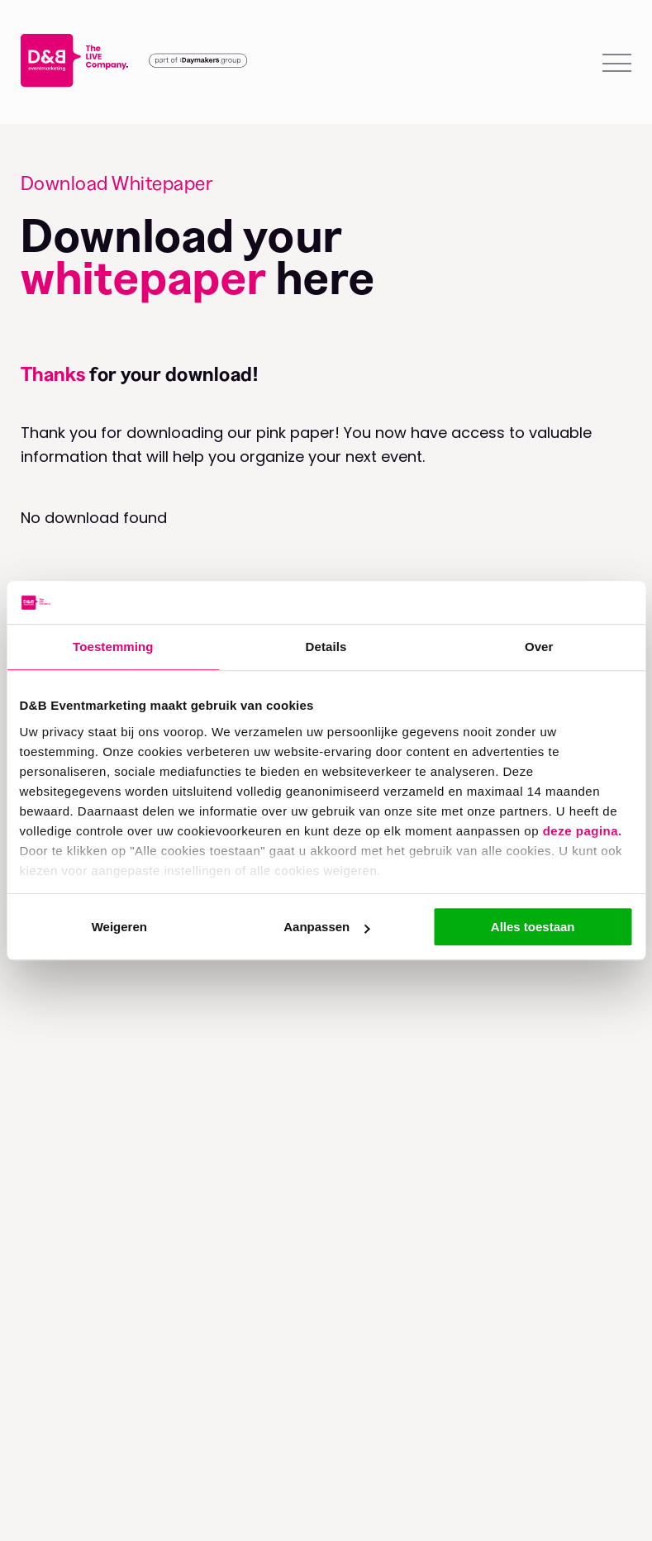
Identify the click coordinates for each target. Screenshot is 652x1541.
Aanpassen (326, 927)
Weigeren (119, 927)
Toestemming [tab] (113, 647)
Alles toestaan (533, 927)
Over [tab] (539, 647)
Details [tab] (326, 647)
